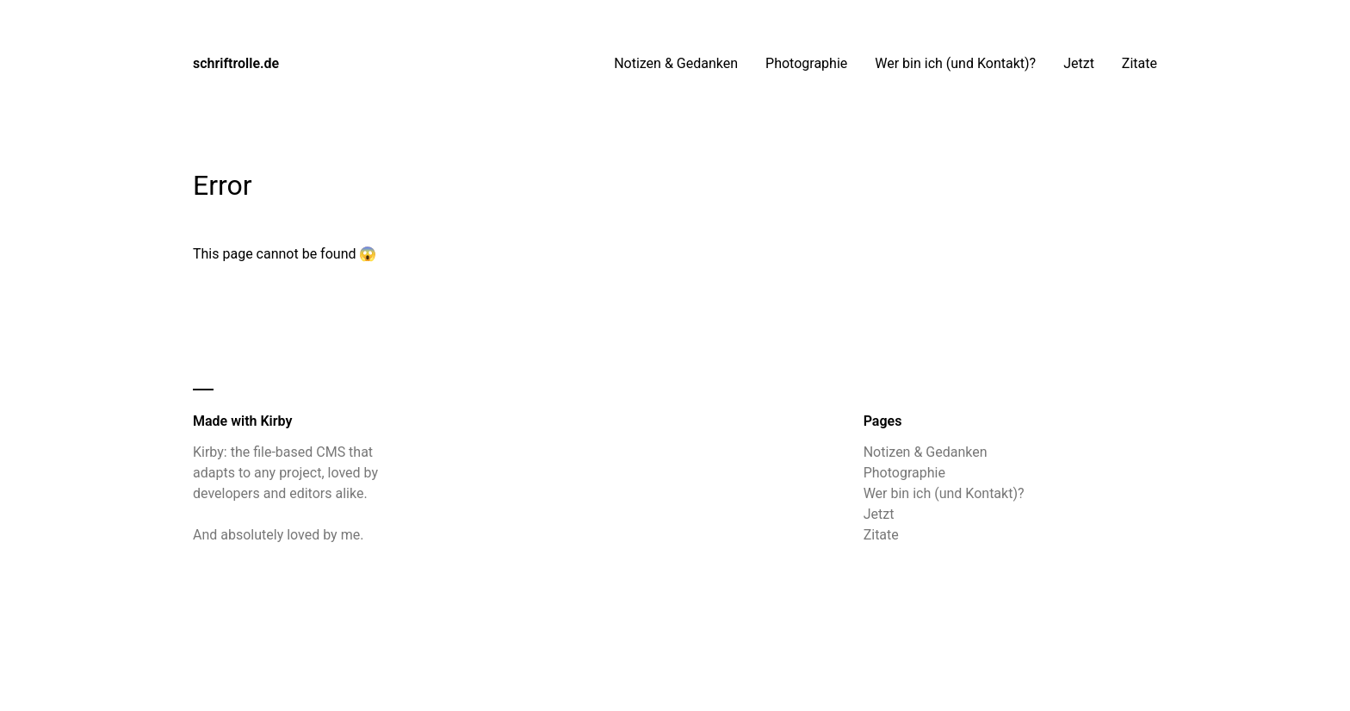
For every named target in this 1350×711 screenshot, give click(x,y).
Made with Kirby (242, 421)
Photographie (806, 63)
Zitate (1139, 63)
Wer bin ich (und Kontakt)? (955, 63)
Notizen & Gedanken (676, 63)
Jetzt (1078, 63)
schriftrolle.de (236, 63)
